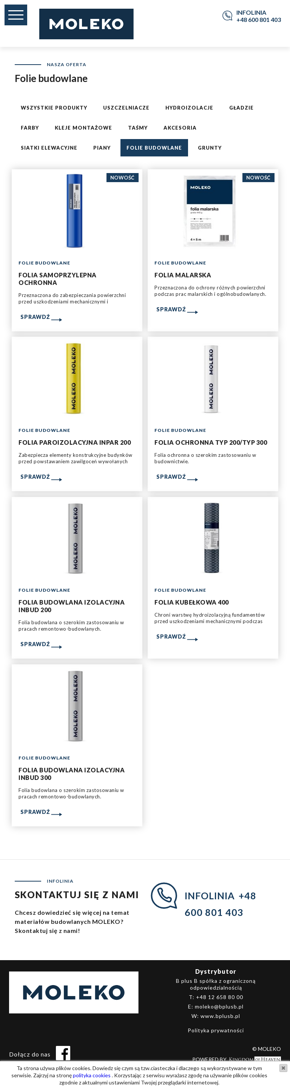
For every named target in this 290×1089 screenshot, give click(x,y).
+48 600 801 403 (258, 19)
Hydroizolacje (189, 108)
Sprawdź (35, 317)
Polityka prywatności (216, 1030)
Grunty (210, 148)
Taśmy (138, 128)
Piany (102, 148)
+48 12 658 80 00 (219, 997)
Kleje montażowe (83, 128)
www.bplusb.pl (220, 1016)
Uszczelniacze (126, 108)
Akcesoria (180, 128)
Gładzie (241, 108)
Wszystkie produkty (54, 108)
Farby (30, 128)
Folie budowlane (154, 148)
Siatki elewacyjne (49, 148)
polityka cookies (91, 1075)
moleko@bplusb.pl (219, 1006)
